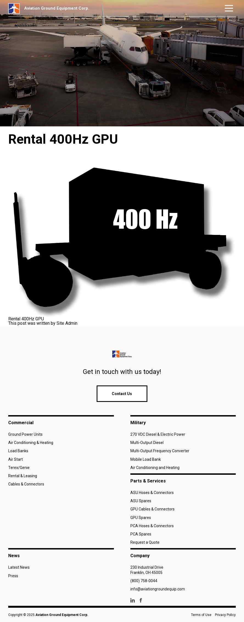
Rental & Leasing (22, 476)
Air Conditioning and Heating (155, 467)
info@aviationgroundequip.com (157, 589)
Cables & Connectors (26, 484)
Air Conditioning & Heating (30, 442)
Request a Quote (144, 542)
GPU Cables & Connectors (152, 509)
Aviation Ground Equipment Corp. (61, 615)
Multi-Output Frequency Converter (159, 451)
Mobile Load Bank (145, 459)
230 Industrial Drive (146, 567)
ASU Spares (140, 501)
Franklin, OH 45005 (146, 572)
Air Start (15, 459)
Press (13, 576)
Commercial (20, 422)
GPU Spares (140, 517)
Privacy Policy (225, 615)
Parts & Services (148, 481)
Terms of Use (201, 615)
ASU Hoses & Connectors (152, 492)
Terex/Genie (19, 467)
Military (138, 422)
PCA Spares (140, 534)
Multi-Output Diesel (147, 442)
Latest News (19, 567)
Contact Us (122, 393)
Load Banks (18, 451)
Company (140, 555)
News (14, 555)
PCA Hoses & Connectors (152, 526)
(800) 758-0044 (143, 581)
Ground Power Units (25, 434)
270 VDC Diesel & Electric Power (157, 434)
